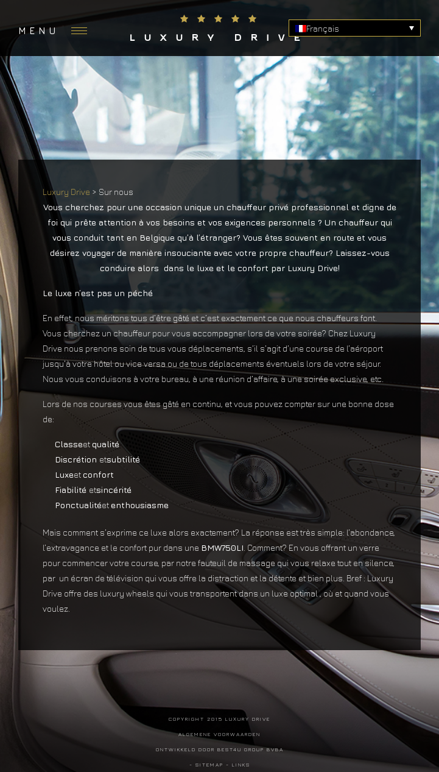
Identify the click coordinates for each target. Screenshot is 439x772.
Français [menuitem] (322, 28)
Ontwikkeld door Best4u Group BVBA (220, 749)
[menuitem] (355, 28)
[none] (355, 28)
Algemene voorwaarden (219, 734)
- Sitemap (206, 764)
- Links (238, 764)
